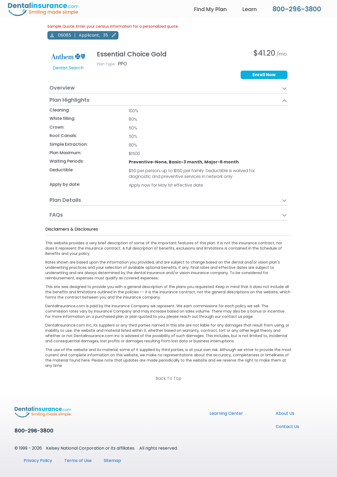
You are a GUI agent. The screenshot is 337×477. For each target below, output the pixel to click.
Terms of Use (78, 460)
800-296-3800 (296, 9)
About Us (285, 413)
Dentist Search (68, 68)
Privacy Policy (38, 460)
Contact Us (287, 427)
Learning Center (226, 413)
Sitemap (112, 460)
